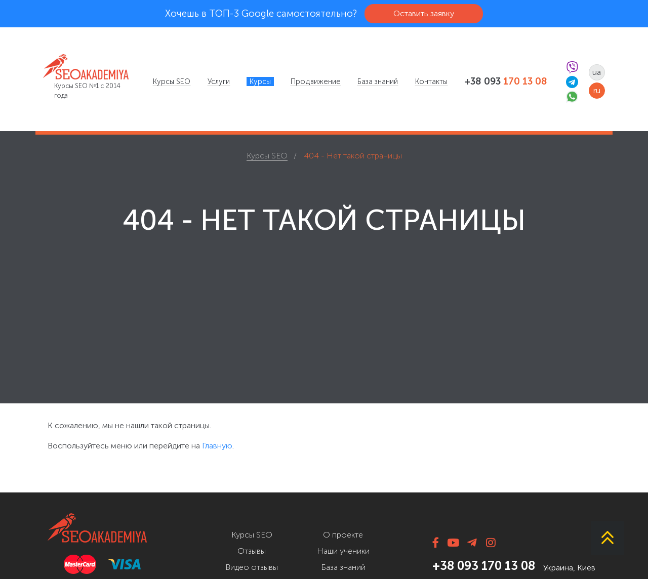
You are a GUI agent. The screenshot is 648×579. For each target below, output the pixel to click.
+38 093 (505, 81)
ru (596, 90)
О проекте (343, 534)
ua (596, 72)
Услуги (219, 81)
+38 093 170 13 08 (483, 565)
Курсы (260, 81)
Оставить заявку (423, 13)
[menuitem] (171, 81)
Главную (217, 445)
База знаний (377, 81)
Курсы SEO (171, 81)
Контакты (431, 81)
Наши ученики (343, 551)
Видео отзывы (251, 567)
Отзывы (251, 551)
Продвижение (316, 81)
